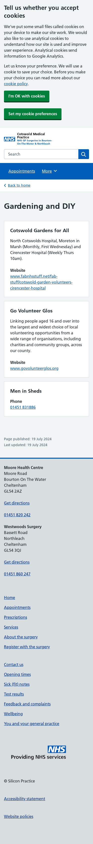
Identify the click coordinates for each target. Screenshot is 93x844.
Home (9, 597)
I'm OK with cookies (26, 96)
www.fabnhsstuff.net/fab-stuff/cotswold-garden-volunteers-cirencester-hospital (41, 282)
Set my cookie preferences (32, 113)
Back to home (19, 185)
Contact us (13, 664)
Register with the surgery (27, 646)
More (50, 171)
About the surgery (21, 636)
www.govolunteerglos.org (34, 368)
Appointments (21, 171)
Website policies (18, 816)
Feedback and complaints (27, 703)
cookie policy (16, 83)
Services (11, 627)
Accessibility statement (24, 798)
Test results (14, 694)
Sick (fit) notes (17, 684)
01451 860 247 (17, 573)
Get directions (17, 503)
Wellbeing (13, 713)
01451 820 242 (17, 514)
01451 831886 (23, 407)
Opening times (17, 674)
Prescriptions (15, 617)
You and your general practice (31, 723)
